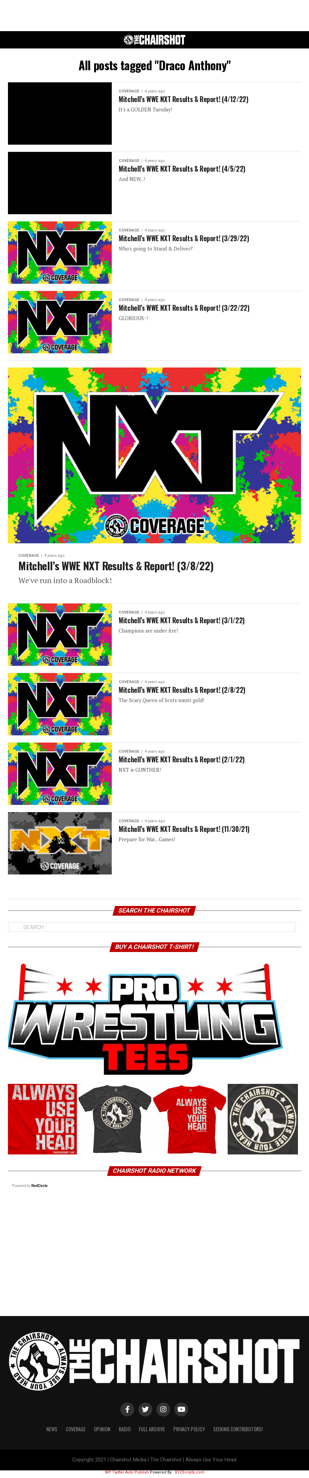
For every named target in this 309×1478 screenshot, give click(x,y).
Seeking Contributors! (238, 1432)
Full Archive (152, 1432)
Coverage (75, 1432)
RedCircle (39, 1189)
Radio (124, 1432)
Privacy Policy (189, 1432)
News (51, 1432)
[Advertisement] (155, 15)
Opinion (102, 1432)
